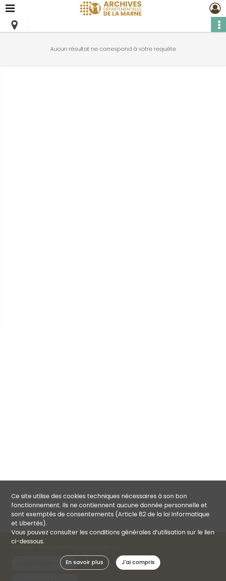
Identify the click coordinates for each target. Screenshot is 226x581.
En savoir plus (84, 562)
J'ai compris (138, 562)
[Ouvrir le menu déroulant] (10, 9)
